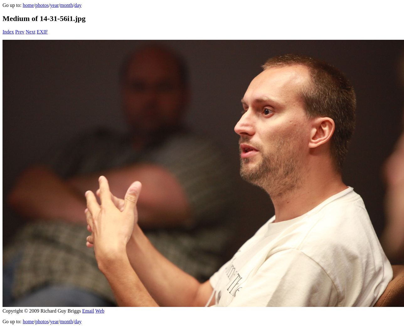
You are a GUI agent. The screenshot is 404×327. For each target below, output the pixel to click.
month (66, 5)
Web (99, 311)
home (28, 5)
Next (30, 31)
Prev (19, 31)
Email (88, 311)
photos (42, 5)
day (78, 5)
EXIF (42, 31)
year (54, 5)
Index (8, 31)
